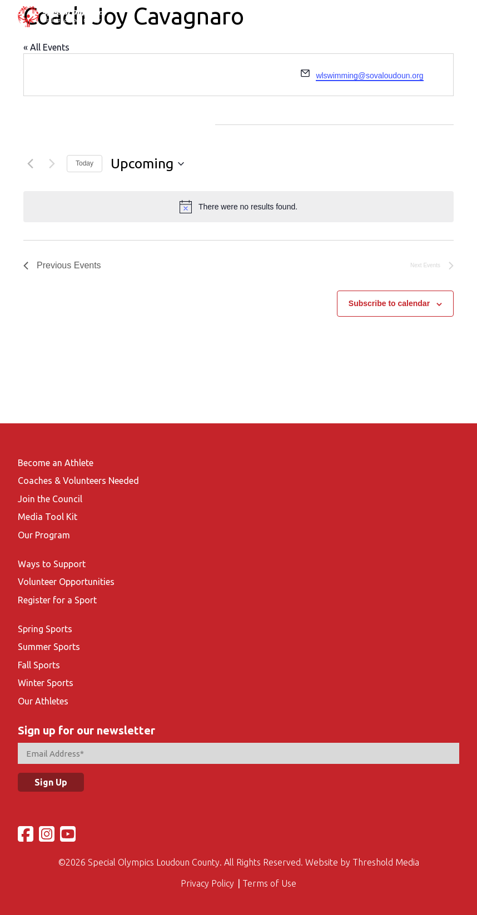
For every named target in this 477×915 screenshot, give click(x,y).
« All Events (46, 47)
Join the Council (50, 499)
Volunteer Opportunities (66, 582)
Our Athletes (43, 701)
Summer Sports (49, 647)
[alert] (238, 206)
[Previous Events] (30, 164)
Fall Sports (39, 665)
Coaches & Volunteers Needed (78, 481)
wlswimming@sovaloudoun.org (369, 75)
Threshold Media (385, 862)
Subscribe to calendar (389, 303)
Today (84, 163)
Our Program (44, 535)
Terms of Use (269, 883)
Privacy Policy (207, 883)
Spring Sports (45, 629)
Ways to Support (52, 564)
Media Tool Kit (47, 517)
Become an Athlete (55, 463)
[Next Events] (51, 164)
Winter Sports (45, 683)
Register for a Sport (57, 600)
